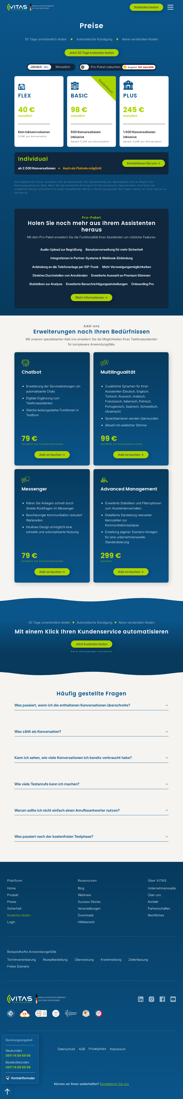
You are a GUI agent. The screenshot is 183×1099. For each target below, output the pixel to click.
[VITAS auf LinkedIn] (140, 999)
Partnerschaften (159, 908)
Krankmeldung (111, 959)
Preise (11, 901)
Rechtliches (156, 915)
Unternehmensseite (162, 888)
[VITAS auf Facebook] (162, 999)
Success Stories (89, 901)
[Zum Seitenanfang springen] (7, 1091)
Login (11, 922)
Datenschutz (66, 1049)
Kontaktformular (23, 1078)
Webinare (84, 895)
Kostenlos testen (146, 7)
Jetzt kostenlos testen (92, 644)
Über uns (154, 895)
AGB (82, 1049)
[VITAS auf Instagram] (151, 999)
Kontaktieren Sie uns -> (143, 163)
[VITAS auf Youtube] (173, 999)
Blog (81, 888)
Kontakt (153, 901)
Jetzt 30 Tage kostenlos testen (91, 52)
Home (11, 888)
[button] (170, 7)
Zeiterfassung (138, 959)
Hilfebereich (86, 922)
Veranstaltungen (89, 908)
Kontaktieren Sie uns (114, 1084)
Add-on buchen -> (52, 454)
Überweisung (84, 959)
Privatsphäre (97, 1049)
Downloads (86, 915)
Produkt (12, 895)
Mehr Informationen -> (91, 297)
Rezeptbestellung (55, 959)
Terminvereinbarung (21, 959)
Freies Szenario (18, 966)
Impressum (118, 1049)
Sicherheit (14, 908)
